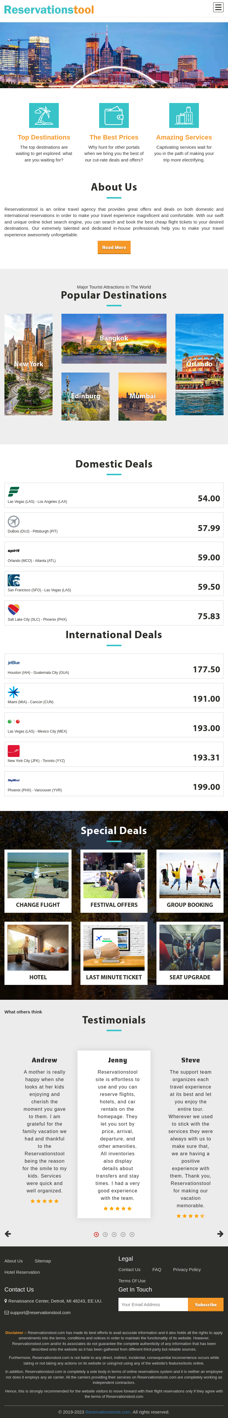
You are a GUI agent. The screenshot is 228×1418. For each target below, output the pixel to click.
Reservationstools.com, (109, 1411)
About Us (13, 1260)
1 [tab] (96, 1235)
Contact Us (129, 1269)
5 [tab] (132, 1235)
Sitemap (43, 1260)
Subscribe (206, 1304)
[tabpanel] (114, 1134)
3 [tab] (114, 1235)
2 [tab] (105, 1235)
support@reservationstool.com (37, 1312)
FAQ (156, 1269)
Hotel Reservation (22, 1272)
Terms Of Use (132, 1280)
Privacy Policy (187, 1269)
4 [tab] (123, 1235)
